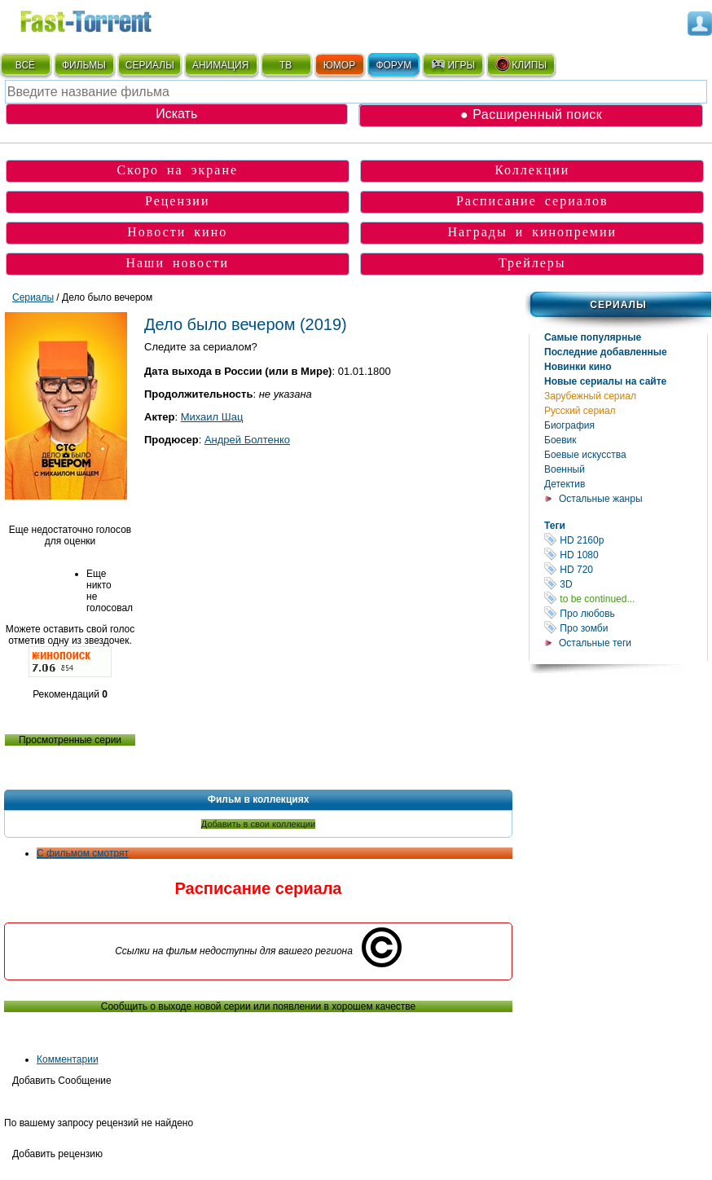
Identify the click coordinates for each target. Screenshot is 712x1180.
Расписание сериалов (532, 201)
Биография (569, 425)
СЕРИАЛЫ (149, 65)
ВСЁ (25, 65)
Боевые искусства (585, 454)
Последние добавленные (605, 352)
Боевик (560, 440)
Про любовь (625, 613)
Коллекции (531, 170)
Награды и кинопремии (532, 232)
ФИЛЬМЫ (84, 65)
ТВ (285, 65)
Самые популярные (592, 337)
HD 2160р (625, 540)
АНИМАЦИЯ (220, 65)
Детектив (564, 484)
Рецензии (177, 201)
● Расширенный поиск (531, 114)
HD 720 (625, 569)
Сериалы (618, 304)
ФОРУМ (393, 65)
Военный (564, 469)
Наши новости (177, 263)
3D (625, 584)
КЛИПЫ (520, 64)
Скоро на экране (177, 170)
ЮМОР (339, 65)
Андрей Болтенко (247, 440)
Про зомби (625, 628)
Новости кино (177, 232)
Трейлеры (532, 263)
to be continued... (625, 598)
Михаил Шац (212, 417)
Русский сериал (580, 410)
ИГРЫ (452, 64)
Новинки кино (578, 366)
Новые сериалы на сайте (605, 381)
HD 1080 (625, 554)
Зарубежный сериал (590, 396)
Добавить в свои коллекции (258, 824)
